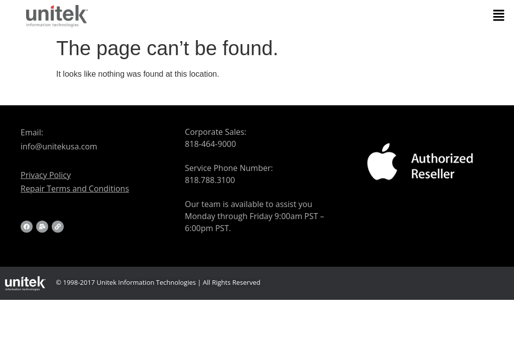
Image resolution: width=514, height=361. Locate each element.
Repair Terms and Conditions (75, 188)
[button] (499, 16)
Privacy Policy (46, 174)
